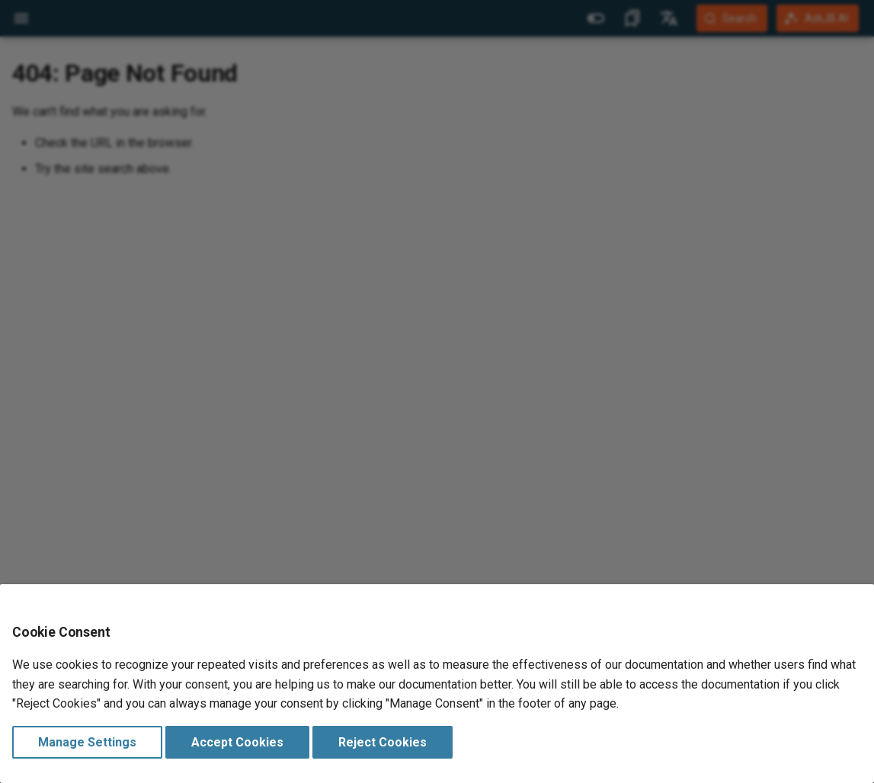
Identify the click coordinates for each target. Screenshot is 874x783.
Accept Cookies (237, 742)
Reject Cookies (382, 742)
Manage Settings (87, 742)
